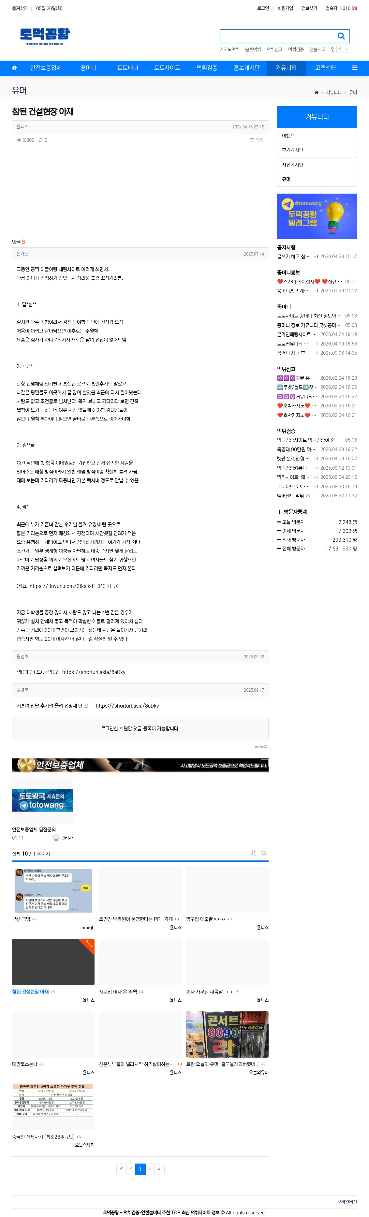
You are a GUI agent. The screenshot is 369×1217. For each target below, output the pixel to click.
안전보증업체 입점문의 (34, 829)
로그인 (263, 8)
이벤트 (288, 136)
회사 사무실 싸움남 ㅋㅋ (209, 992)
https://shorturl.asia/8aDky (93, 672)
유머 (353, 92)
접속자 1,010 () (341, 8)
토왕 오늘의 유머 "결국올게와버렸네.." (222, 1064)
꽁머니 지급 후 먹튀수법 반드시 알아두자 (294, 353)
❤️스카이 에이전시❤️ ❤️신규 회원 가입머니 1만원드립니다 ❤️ (310, 282)
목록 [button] (256, 140)
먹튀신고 (274, 49)
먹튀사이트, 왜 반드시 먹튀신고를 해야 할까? (294, 477)
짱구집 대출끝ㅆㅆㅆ (206, 919)
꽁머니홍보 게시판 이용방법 (294, 291)
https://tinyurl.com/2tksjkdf (62, 586)
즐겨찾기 (20, 8)
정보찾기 (309, 8)
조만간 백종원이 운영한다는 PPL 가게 (136, 919)
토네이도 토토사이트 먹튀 (294, 487)
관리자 (62, 838)
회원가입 (285, 8)
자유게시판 (292, 165)
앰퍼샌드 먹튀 (290, 496)
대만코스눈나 (24, 1064)
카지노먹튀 (229, 49)
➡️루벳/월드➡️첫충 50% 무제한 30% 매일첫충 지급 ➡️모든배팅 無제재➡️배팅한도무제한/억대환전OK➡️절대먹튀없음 (297, 387)
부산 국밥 (21, 919)
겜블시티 (317, 49)
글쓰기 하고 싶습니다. (294, 256)
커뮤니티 (334, 92)
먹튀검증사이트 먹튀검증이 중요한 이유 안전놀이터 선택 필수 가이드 (310, 440)
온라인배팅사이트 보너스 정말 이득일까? (297, 334)
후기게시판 (292, 150)
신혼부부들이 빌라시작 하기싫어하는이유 (137, 1064)
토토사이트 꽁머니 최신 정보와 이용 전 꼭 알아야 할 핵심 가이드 (310, 316)
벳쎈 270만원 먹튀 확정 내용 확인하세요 (294, 459)
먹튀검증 (296, 49)
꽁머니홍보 (288, 273)
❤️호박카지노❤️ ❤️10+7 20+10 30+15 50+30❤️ (297, 406)
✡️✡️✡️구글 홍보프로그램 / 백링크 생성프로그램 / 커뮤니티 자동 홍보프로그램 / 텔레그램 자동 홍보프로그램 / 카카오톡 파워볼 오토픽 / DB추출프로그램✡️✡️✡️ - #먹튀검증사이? (297, 378)
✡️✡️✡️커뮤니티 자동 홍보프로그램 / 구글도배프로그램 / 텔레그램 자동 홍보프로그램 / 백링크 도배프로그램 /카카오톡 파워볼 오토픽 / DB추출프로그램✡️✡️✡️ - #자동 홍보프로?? (297, 397)
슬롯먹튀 (253, 49)
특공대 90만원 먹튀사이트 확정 (297, 449)
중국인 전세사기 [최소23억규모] (43, 1137)
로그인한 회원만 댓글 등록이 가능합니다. (140, 728)
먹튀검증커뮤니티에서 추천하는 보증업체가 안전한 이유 (294, 468)
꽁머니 (284, 307)
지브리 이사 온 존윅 (118, 992)
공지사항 (286, 248)
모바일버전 (347, 1202)
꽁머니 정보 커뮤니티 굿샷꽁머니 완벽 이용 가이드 (310, 325)
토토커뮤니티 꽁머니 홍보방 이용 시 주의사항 (294, 344)
